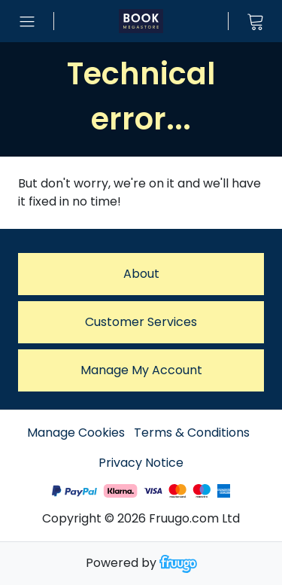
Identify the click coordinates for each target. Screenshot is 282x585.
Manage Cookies (76, 432)
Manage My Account (141, 370)
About (141, 273)
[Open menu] (27, 21)
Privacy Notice (141, 462)
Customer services (141, 322)
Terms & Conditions (192, 432)
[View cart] (255, 21)
